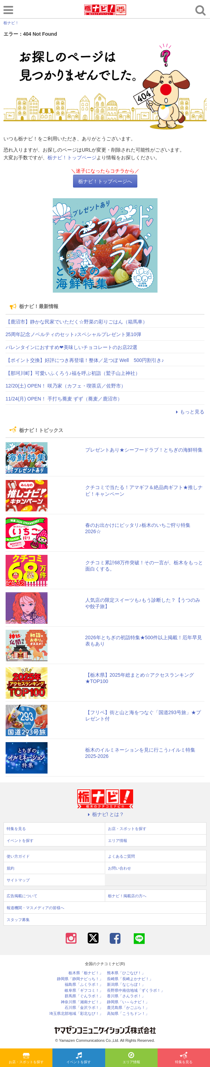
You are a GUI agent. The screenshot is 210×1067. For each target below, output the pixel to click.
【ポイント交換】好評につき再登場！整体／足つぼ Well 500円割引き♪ (85, 360)
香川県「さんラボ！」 (126, 996)
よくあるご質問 (121, 856)
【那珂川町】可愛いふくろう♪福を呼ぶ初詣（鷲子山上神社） (73, 373)
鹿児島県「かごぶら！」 (128, 1008)
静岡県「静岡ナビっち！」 (80, 979)
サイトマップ (18, 880)
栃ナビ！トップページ (72, 157)
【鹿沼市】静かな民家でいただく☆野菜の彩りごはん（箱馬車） (76, 322)
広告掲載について (22, 896)
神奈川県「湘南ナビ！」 (82, 1002)
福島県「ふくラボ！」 (84, 984)
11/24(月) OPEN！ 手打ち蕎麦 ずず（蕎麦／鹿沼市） (64, 399)
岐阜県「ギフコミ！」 (84, 990)
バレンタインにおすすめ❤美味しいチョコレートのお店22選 (72, 347)
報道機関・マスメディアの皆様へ (35, 908)
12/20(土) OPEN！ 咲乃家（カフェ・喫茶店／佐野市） (66, 386)
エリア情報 (131, 1058)
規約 (10, 868)
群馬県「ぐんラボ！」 (84, 996)
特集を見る (184, 1058)
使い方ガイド (18, 856)
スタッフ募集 (18, 920)
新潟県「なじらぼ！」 (126, 984)
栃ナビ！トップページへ (105, 181)
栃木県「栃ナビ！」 (85, 973)
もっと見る (189, 411)
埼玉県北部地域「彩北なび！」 (76, 1014)
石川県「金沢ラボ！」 (84, 1008)
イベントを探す (78, 1058)
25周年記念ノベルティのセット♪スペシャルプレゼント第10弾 (73, 334)
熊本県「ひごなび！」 (126, 973)
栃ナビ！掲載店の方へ (127, 896)
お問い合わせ (119, 868)
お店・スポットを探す (26, 1058)
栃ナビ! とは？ (105, 814)
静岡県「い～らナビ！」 (128, 1002)
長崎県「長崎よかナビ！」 (130, 979)
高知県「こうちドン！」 (128, 1014)
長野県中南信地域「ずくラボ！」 (136, 990)
